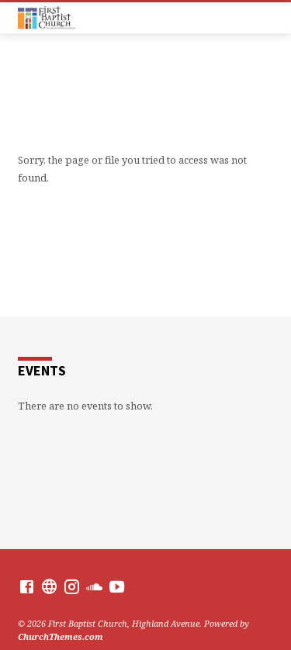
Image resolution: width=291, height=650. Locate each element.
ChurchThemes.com (60, 636)
